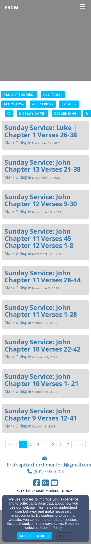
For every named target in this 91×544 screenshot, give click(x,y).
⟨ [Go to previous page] (16, 444)
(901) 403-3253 (49, 471)
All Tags (52, 94)
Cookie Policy (51, 528)
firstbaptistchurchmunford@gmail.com (49, 465)
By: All (68, 104)
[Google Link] (45, 483)
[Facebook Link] (36, 483)
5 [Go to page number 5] (53, 444)
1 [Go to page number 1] (23, 444)
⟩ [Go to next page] (74, 444)
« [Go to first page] (9, 444)
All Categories (19, 94)
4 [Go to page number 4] (45, 444)
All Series (42, 104)
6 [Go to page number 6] (60, 444)
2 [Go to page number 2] (31, 444)
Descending (66, 113)
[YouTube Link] (54, 483)
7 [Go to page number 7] (68, 444)
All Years (14, 104)
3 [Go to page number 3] (38, 444)
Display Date (32, 113)
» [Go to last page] (82, 444)
